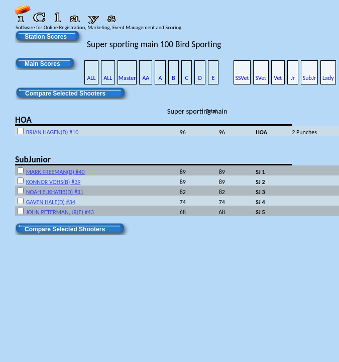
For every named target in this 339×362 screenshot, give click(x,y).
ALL (91, 77)
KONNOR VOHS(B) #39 (53, 182)
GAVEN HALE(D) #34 (50, 202)
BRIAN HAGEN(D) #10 (52, 132)
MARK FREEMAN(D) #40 (55, 171)
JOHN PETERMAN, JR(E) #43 (60, 212)
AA (145, 77)
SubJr (309, 77)
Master (127, 77)
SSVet (242, 77)
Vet (278, 77)
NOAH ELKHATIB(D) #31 (54, 192)
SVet (261, 77)
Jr (293, 77)
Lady (328, 77)
